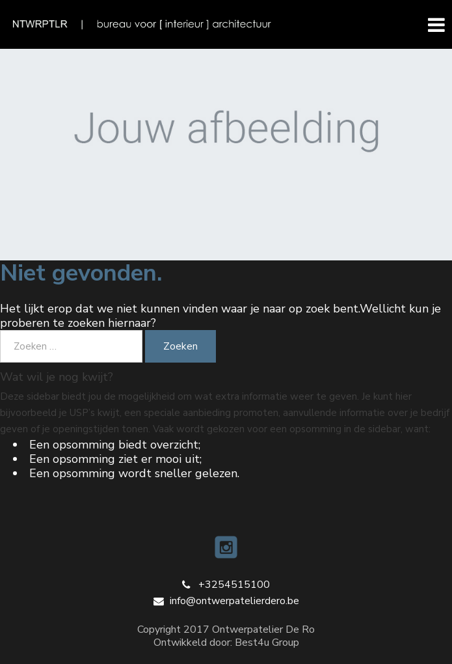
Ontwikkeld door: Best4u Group (226, 642)
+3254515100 (234, 584)
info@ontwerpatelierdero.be (234, 601)
